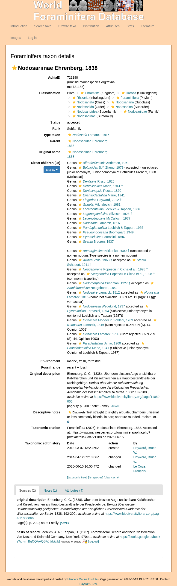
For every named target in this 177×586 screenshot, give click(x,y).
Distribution (91, 26)
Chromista (90, 93)
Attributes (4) (74, 490)
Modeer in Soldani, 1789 (105, 320)
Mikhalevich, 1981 (98, 204)
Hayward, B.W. (89, 584)
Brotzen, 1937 (95, 241)
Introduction (18, 26)
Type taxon (51, 135)
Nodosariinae (83, 116)
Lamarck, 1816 (88, 135)
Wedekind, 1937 (101, 306)
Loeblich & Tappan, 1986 (108, 209)
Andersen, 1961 (103, 163)
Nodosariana (122, 102)
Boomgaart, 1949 (105, 232)
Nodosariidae (135, 111)
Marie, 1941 (101, 195)
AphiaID (54, 77)
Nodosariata (82, 102)
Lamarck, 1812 (98, 292)
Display (52, 169)
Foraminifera (127, 97)
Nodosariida (82, 107)
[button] (14, 68)
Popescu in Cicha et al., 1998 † (112, 269)
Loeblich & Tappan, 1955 (110, 227)
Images (15, 38)
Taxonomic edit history (42, 443)
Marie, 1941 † (100, 186)
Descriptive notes (46, 412)
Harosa (128, 93)
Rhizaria (79, 97)
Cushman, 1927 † (103, 283)
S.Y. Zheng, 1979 (100, 167)
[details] (115, 406)
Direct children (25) (45, 163)
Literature (147, 26)
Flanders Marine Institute (83, 579)
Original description (45, 373)
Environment (50, 361)
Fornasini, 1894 (100, 237)
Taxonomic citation (45, 428)
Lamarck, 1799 (98, 334)
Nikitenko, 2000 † (103, 251)
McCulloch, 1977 (103, 218)
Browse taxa (67, 26)
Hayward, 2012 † (99, 200)
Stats (130, 26)
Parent (55, 141)
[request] (93, 541)
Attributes (113, 26)
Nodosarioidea (84, 111)
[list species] (95, 477)
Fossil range (50, 367)
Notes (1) (50, 490)
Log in (32, 38)
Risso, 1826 (95, 181)
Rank (56, 128)
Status (55, 122)
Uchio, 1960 (99, 343)
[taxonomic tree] (77, 477)
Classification (49, 93)
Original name (49, 152)
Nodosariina (121, 107)
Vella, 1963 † (94, 260)
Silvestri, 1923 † (104, 214)
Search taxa (42, 26)
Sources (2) (27, 490)
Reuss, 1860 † (100, 190)
